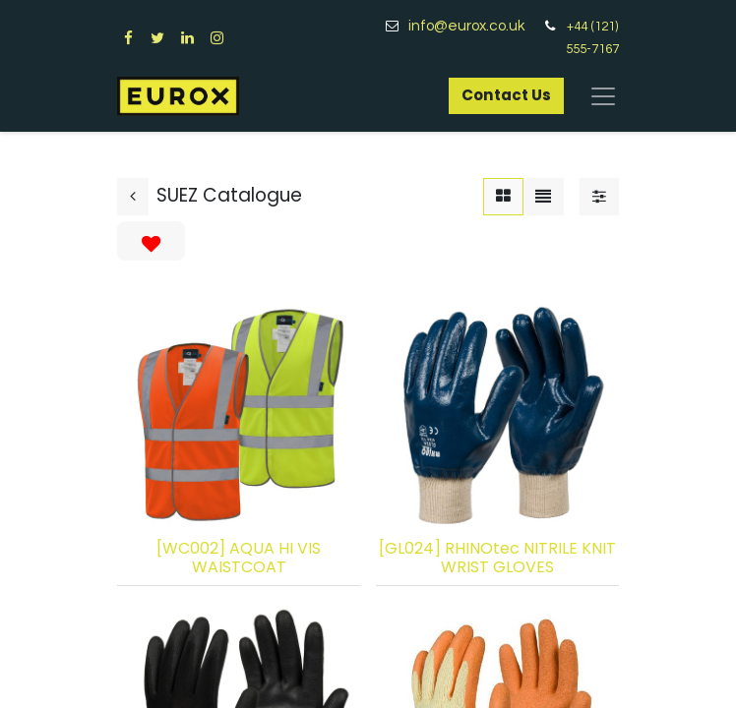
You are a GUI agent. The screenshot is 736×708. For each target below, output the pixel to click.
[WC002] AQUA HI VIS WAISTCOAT (238, 557)
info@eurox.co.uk (473, 26)
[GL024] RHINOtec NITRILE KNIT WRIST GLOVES (497, 557)
